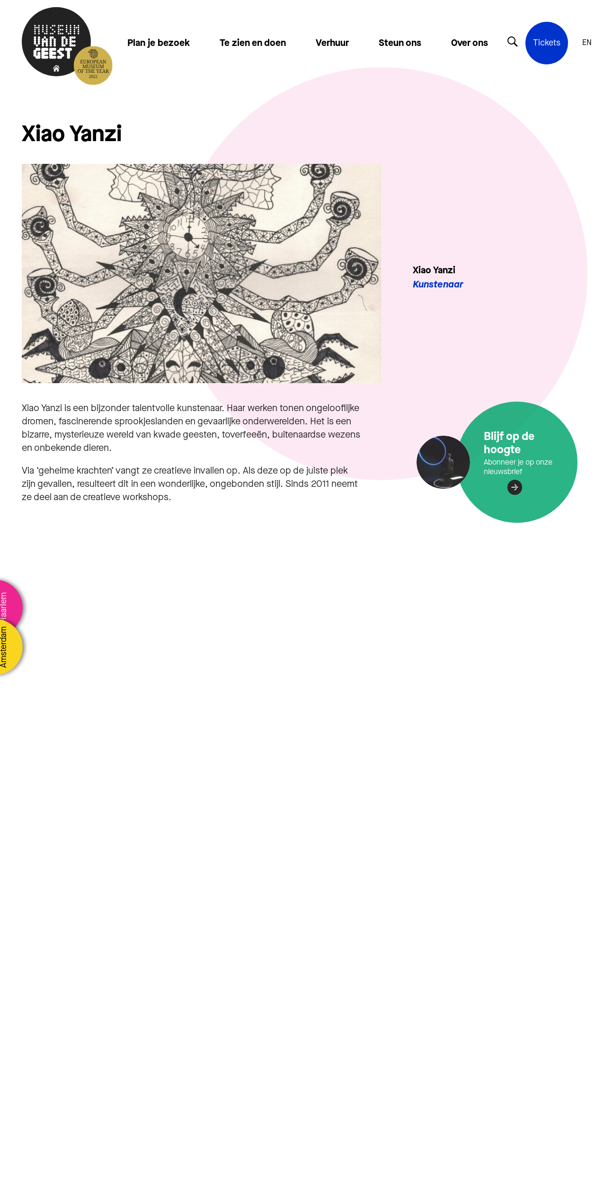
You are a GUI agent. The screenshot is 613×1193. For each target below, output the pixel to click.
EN (587, 42)
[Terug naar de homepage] (56, 42)
